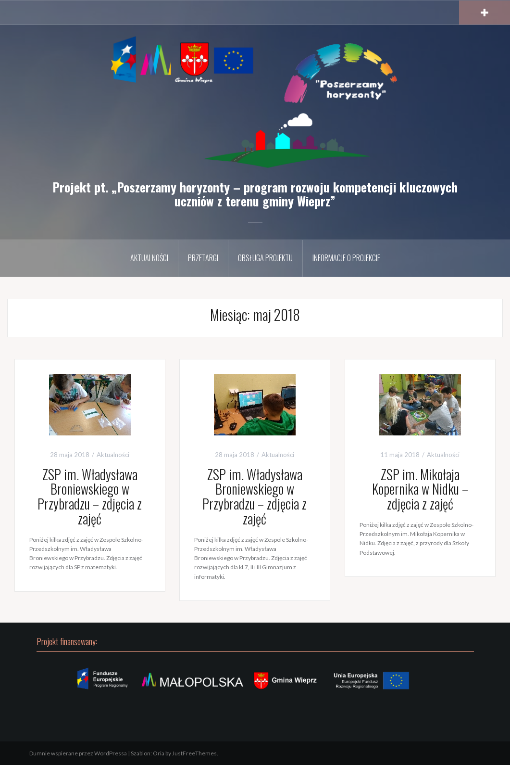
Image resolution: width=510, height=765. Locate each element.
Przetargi (203, 258)
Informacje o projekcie (346, 258)
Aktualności (149, 258)
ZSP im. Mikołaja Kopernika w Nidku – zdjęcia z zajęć (420, 489)
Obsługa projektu (265, 258)
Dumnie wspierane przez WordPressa (78, 753)
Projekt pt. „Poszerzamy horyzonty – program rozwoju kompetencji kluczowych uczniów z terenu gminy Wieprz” (255, 194)
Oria (158, 753)
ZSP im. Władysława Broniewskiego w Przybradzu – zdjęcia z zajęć (89, 496)
